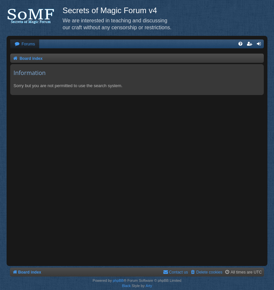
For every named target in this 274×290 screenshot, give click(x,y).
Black (126, 286)
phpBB (118, 280)
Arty (149, 286)
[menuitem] (25, 44)
